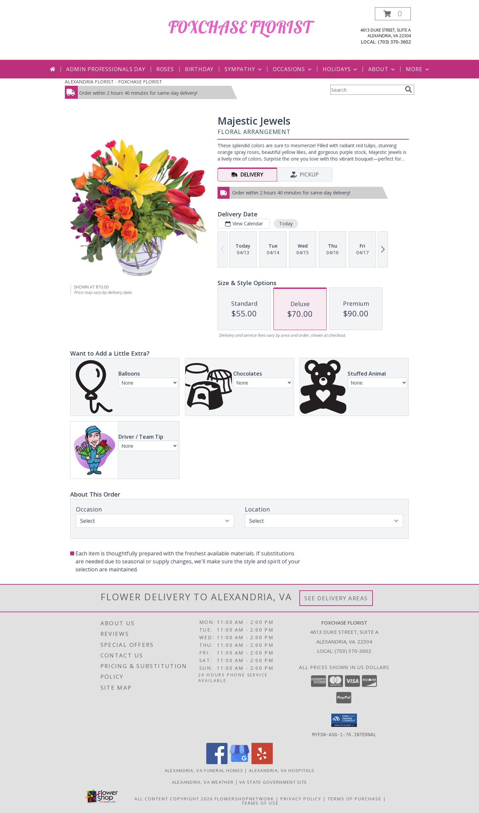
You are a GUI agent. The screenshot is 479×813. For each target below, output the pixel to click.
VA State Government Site (273, 782)
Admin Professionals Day (105, 69)
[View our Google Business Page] (239, 762)
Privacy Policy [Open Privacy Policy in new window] (300, 798)
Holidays (341, 69)
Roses (165, 69)
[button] (393, 13)
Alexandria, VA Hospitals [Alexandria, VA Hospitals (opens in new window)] (281, 770)
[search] (408, 89)
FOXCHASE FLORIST (239, 27)
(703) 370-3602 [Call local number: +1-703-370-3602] (394, 42)
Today (286, 223)
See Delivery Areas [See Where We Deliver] (336, 598)
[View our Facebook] (217, 762)
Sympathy (244, 69)
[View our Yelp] (262, 762)
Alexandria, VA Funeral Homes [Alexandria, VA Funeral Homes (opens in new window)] (204, 770)
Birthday (199, 69)
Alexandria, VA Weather (203, 782)
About (382, 69)
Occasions (293, 69)
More (418, 69)
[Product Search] (366, 89)
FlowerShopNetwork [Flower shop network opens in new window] (244, 798)
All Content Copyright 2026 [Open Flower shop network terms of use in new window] (173, 798)
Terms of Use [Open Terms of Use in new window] (260, 803)
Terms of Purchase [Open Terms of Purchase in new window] (355, 798)
